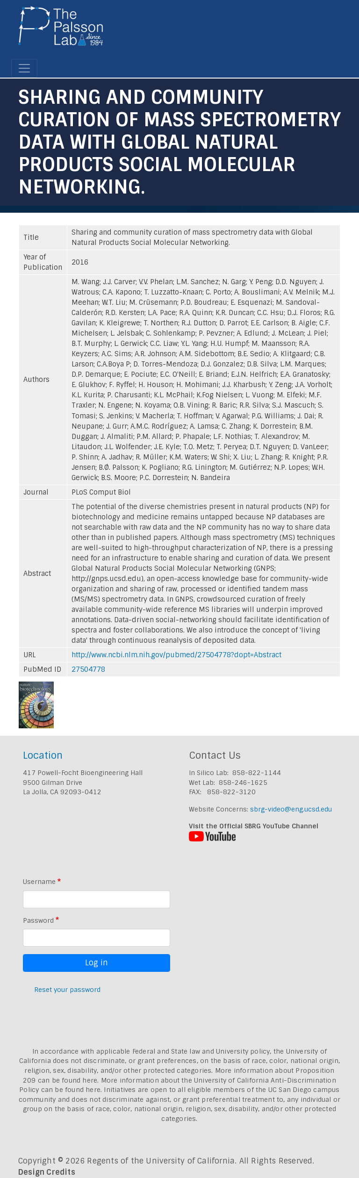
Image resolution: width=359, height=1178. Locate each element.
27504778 (88, 669)
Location (43, 755)
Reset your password (67, 989)
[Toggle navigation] (24, 68)
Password (38, 920)
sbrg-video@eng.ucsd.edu (291, 809)
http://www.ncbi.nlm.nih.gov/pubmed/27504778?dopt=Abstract (176, 655)
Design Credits (46, 1172)
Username (39, 881)
